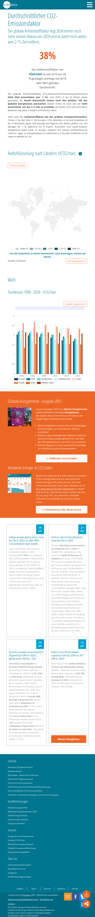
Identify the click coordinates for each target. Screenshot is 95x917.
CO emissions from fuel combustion (55, 488)
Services (12, 830)
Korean (75, 888)
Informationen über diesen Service (61, 509)
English (20, 888)
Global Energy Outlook (17, 815)
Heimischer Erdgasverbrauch (20, 779)
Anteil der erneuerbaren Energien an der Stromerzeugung (33, 795)
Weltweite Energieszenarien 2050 (22, 811)
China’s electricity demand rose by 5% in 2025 (66, 538)
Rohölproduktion (15, 771)
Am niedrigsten (76, 261)
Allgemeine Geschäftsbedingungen (23, 899)
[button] (90, 4)
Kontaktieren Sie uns (17, 868)
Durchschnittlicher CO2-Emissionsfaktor (25, 790)
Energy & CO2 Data (16, 840)
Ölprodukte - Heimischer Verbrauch (23, 775)
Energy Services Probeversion (21, 836)
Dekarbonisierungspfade (18, 852)
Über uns (12, 859)
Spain (33, 888)
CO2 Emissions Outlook (18, 819)
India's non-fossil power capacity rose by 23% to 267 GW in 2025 (67, 655)
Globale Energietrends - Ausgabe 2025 (34, 401)
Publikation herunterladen (61, 458)
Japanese (61, 888)
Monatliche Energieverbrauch (21, 844)
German (47, 888)
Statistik (12, 761)
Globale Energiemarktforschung (22, 848)
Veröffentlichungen (18, 801)
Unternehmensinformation (19, 865)
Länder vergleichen (75, 304)
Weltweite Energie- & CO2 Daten (30, 468)
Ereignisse (12, 873)
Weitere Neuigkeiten (69, 739)
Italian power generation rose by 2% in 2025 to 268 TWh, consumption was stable (26, 540)
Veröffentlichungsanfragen (19, 876)
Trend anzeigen (18, 165)
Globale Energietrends (17, 807)
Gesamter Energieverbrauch (20, 767)
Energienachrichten (16, 823)
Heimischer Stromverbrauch (20, 783)
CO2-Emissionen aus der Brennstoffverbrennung (29, 787)
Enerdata (26, 895)
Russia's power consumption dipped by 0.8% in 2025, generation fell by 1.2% (26, 655)
